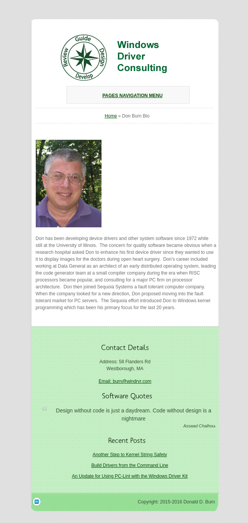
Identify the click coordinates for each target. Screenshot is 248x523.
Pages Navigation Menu (127, 95)
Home (111, 116)
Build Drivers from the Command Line (129, 465)
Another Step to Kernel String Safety (130, 454)
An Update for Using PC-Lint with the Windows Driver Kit (130, 476)
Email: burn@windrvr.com (125, 381)
